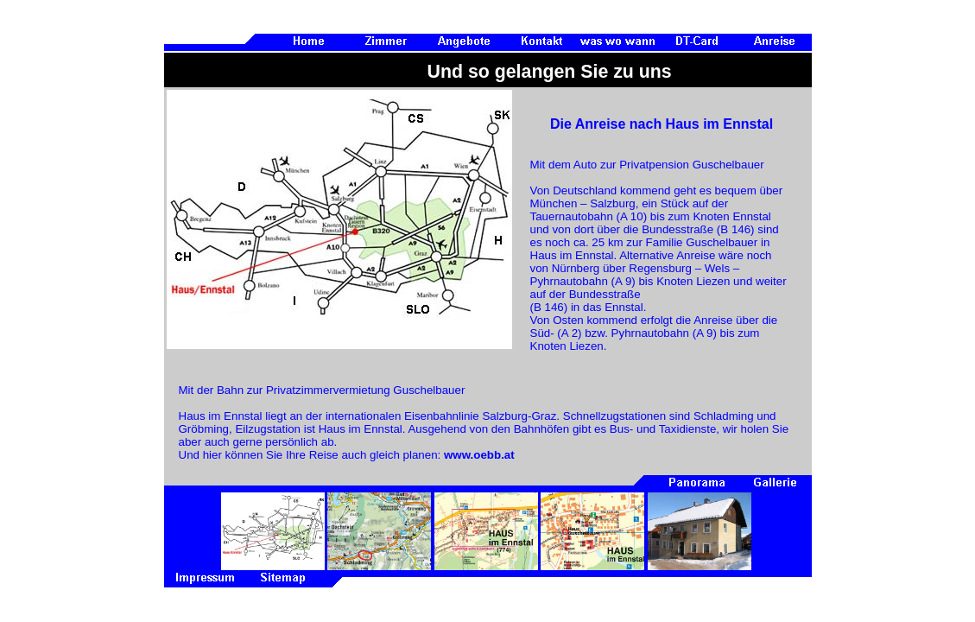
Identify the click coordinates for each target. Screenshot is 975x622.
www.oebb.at (479, 454)
